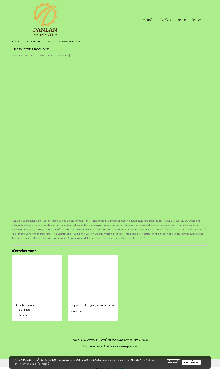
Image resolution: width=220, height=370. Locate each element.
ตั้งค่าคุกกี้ (173, 362)
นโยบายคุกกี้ (43, 364)
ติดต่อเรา (198, 19)
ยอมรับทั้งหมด (191, 362)
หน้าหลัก (147, 19)
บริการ (182, 19)
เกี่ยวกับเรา (166, 19)
